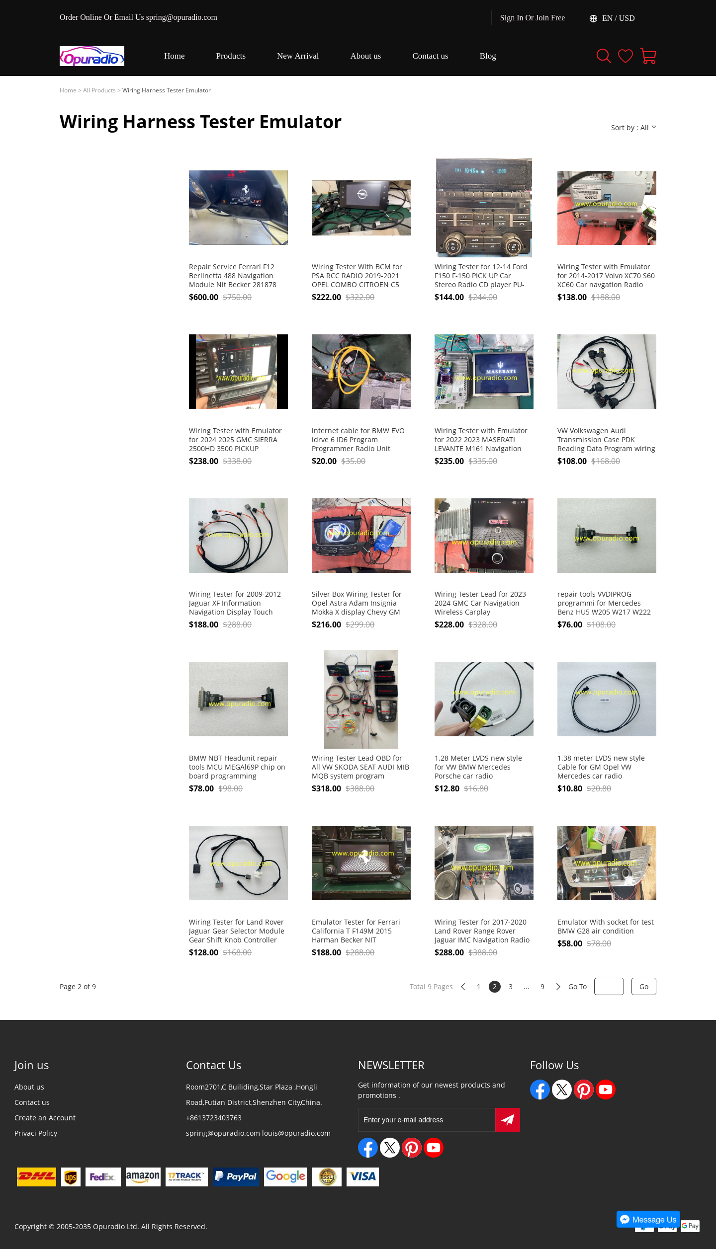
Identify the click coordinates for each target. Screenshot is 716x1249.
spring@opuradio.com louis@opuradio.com (258, 1133)
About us (29, 1087)
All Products (99, 90)
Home (68, 90)
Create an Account (45, 1117)
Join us (31, 1064)
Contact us (32, 1102)
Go (643, 986)
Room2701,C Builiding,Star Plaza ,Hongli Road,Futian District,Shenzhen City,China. (254, 1094)
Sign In (512, 17)
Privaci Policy (35, 1133)
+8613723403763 (214, 1117)
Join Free (550, 17)
